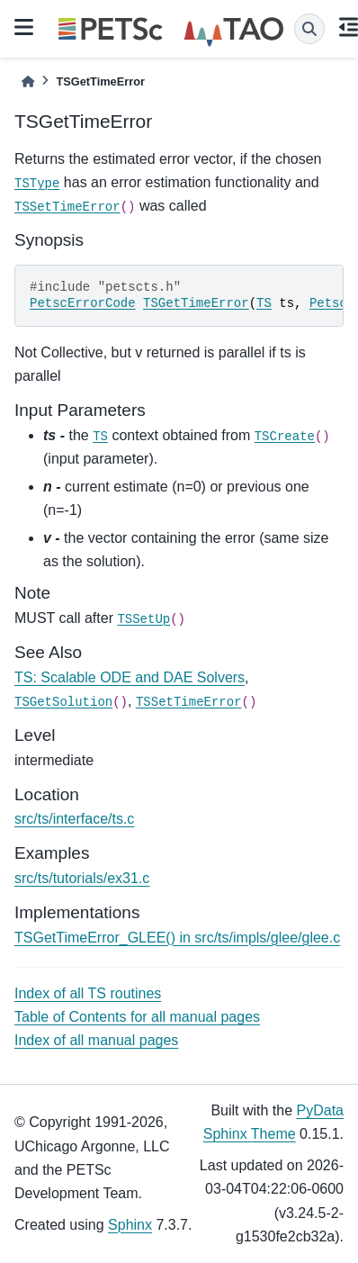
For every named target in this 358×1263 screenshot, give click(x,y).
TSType (36, 183)
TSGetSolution (63, 702)
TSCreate (285, 436)
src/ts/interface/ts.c (74, 818)
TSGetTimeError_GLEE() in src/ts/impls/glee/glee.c (177, 937)
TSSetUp (143, 619)
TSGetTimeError (196, 303)
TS (264, 303)
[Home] (28, 81)
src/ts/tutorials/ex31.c (81, 878)
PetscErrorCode (83, 303)
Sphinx (130, 1224)
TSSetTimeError (67, 207)
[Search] (309, 29)
